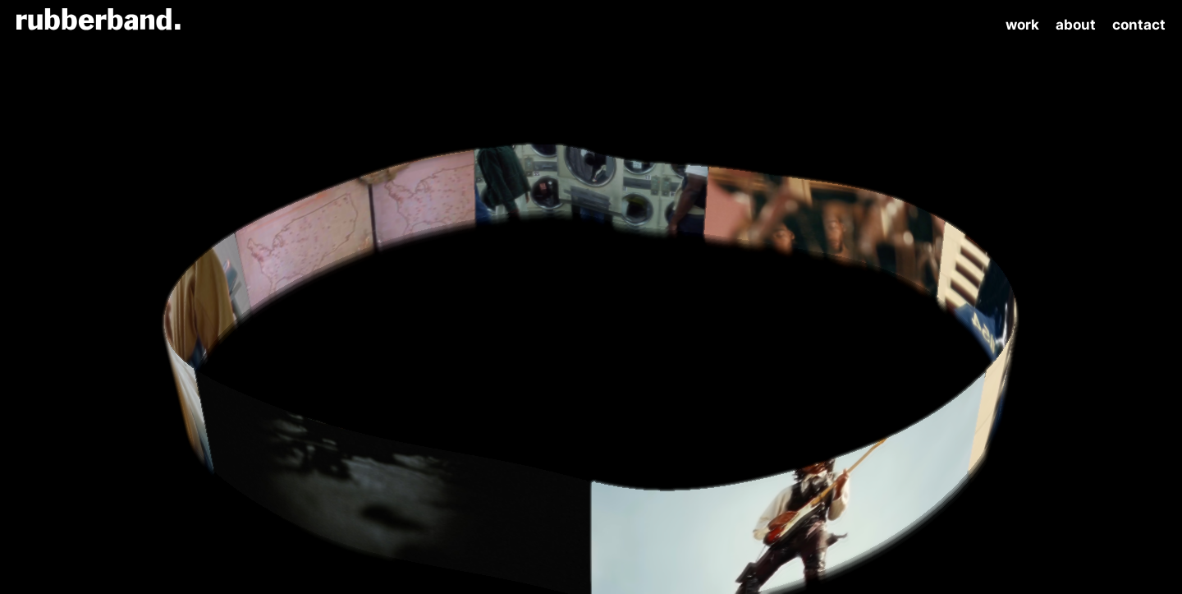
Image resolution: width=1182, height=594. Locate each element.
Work (1022, 24)
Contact (1139, 24)
